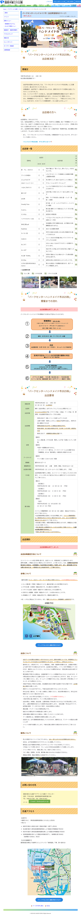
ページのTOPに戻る (37, 906)
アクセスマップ (8, 34)
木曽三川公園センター (3, 5)
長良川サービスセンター (16, 5)
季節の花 (6, 38)
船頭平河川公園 (35, 5)
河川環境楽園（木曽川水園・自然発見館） (73, 5)
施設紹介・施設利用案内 (10, 30)
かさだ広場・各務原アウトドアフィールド (67, 5)
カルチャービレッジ (41, 5)
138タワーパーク (54, 5)
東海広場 (29, 5)
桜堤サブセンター (48, 5)
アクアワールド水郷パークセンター (22, 5)
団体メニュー (7, 20)
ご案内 (6, 13)
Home (47, 906)
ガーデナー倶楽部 (9, 46)
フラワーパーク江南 (60, 5)
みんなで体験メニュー (10, 26)
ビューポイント (8, 42)
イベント (28, 9)
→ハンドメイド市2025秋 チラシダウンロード (37, 142)
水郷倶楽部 (7, 50)
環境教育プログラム (10, 24)
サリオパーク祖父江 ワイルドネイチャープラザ (9, 5)
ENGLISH (49, 1)
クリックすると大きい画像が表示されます (49, 645)
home (4, 9)
